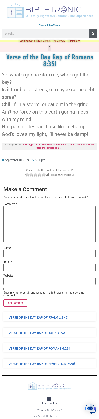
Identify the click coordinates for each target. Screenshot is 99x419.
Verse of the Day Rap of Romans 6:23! (39, 348)
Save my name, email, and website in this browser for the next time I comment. (44, 294)
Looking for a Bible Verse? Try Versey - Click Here (49, 41)
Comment (10, 204)
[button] (49, 48)
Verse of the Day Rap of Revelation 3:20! (42, 364)
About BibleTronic (50, 25)
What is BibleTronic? (49, 410)
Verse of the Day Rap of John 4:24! (37, 333)
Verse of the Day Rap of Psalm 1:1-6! (38, 317)
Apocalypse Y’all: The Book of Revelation (44, 144)
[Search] (93, 33)
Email (7, 261)
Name (8, 248)
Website (8, 275)
